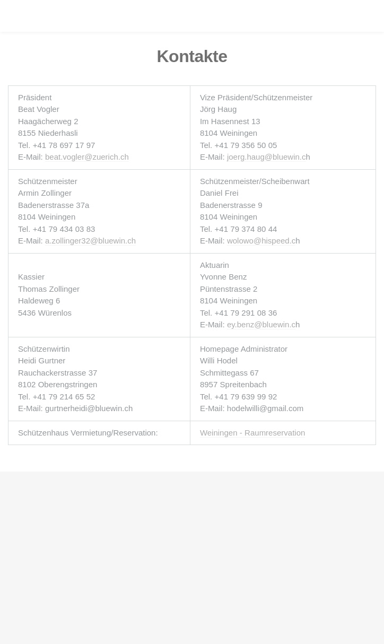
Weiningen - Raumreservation (252, 432)
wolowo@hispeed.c (261, 240)
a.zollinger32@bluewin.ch (90, 240)
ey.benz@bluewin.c (261, 324)
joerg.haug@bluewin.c (266, 156)
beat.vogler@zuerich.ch (87, 156)
